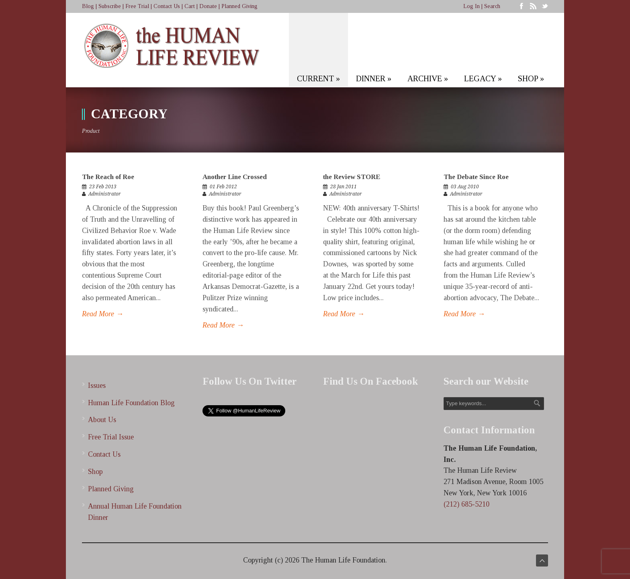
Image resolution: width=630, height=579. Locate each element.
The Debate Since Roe (476, 177)
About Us (102, 420)
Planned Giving (239, 6)
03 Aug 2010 (465, 187)
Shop (95, 472)
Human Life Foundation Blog (131, 403)
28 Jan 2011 (343, 187)
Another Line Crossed (234, 177)
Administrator (104, 194)
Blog (88, 6)
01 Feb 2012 (223, 187)
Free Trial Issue (111, 437)
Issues (97, 385)
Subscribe (109, 6)
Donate (208, 6)
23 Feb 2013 (103, 187)
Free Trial (137, 6)
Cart (189, 6)
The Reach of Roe (108, 177)
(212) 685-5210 (466, 504)
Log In (471, 6)
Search (492, 6)
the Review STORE (351, 177)
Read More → (102, 314)
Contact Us (166, 6)
